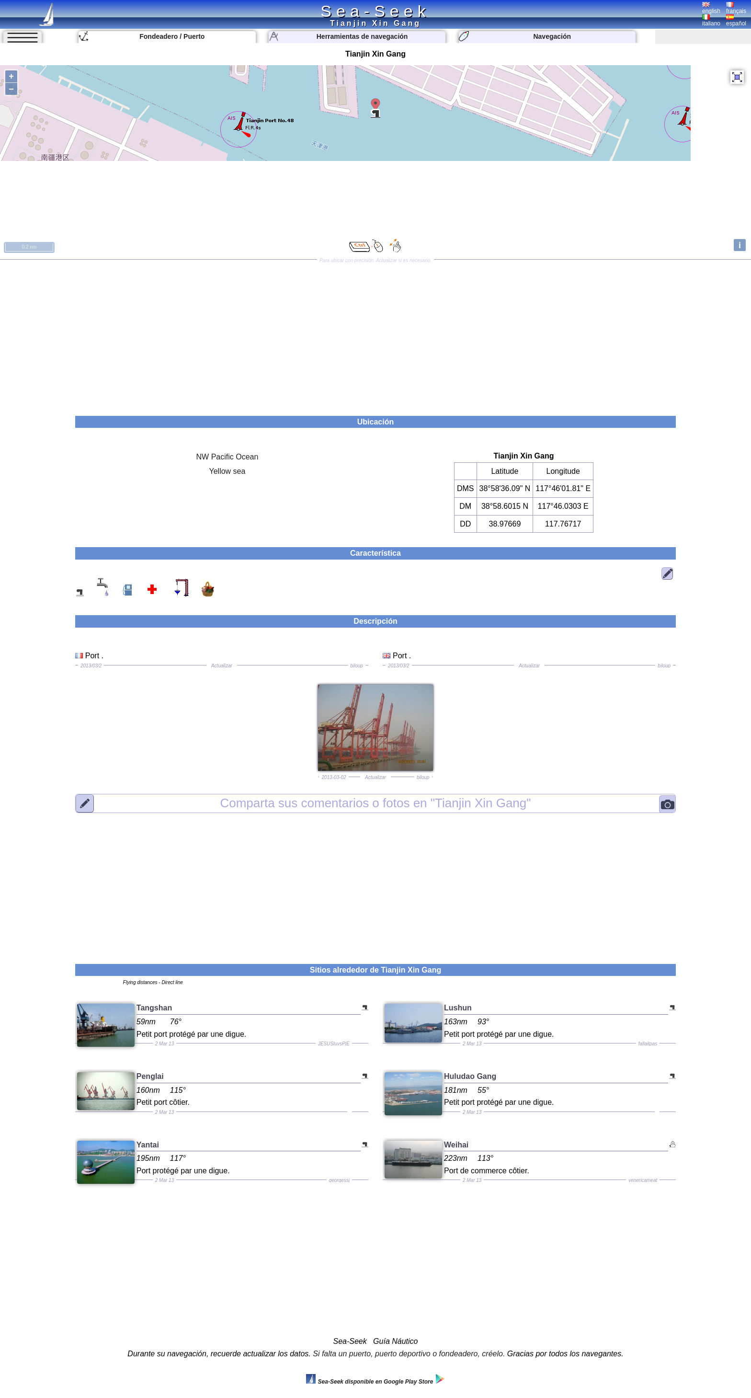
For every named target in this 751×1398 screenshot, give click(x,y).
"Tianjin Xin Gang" (375, 803)
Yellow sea (227, 471)
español (736, 20)
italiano (711, 20)
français (736, 8)
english (711, 8)
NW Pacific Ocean (227, 457)
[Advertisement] (375, 334)
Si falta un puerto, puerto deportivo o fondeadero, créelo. (409, 1354)
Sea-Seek (375, 11)
